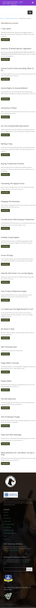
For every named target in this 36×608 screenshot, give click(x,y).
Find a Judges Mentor (9, 524)
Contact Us (6, 539)
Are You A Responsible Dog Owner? (15, 126)
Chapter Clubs (7, 521)
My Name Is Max (7, 329)
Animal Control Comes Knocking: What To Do (17, 69)
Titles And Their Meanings (11, 435)
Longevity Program (8, 530)
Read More (5, 39)
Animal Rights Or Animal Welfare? (14, 88)
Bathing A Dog (6, 144)
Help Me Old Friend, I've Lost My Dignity (17, 273)
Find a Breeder (7, 527)
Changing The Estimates (10, 201)
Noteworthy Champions (10, 533)
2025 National (7, 518)
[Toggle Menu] (30, 12)
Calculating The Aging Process (12, 183)
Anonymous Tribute (9, 108)
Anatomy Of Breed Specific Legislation (16, 48)
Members (6, 515)
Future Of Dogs (7, 255)
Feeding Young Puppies (10, 237)
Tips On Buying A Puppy (10, 417)
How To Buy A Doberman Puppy (13, 291)
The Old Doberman (8, 399)
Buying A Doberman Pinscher (12, 164)
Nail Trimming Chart (9, 347)
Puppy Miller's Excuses (10, 363)
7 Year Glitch (6, 29)
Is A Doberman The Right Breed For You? (17, 309)
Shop (5, 536)
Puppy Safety (6, 381)
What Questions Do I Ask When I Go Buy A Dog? (17, 454)
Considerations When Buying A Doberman (17, 219)
